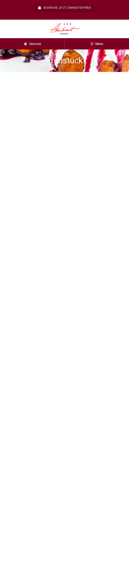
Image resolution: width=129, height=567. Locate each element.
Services (32, 44)
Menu (97, 44)
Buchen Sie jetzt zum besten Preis (64, 7)
